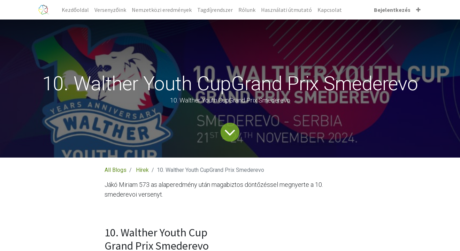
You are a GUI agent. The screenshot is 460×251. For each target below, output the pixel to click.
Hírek (142, 170)
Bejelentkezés (392, 9)
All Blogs (116, 170)
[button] (418, 10)
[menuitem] (75, 10)
